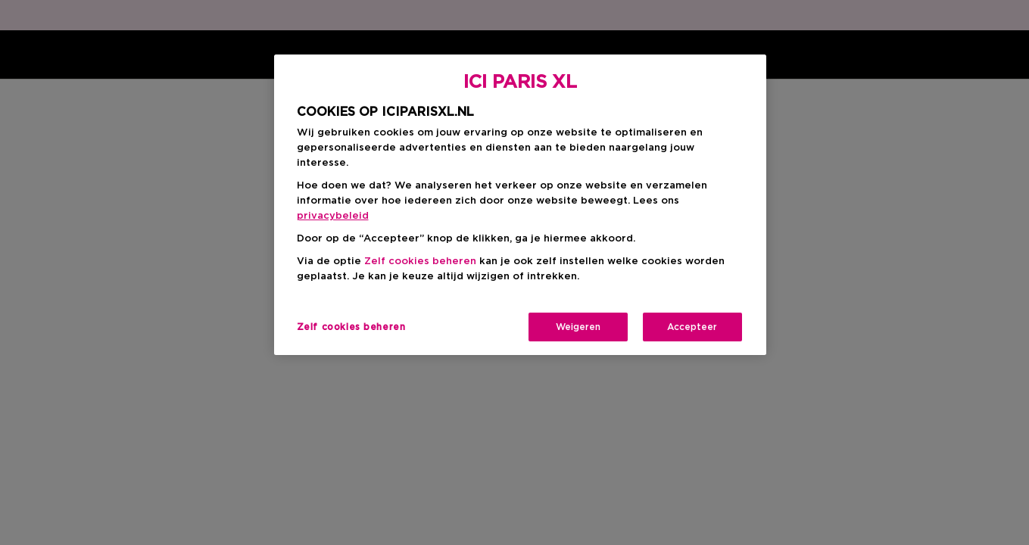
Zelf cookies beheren (420, 261)
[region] (520, 204)
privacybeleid (333, 216)
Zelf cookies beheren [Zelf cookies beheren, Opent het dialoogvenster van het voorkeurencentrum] (351, 327)
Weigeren (578, 327)
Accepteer (692, 327)
